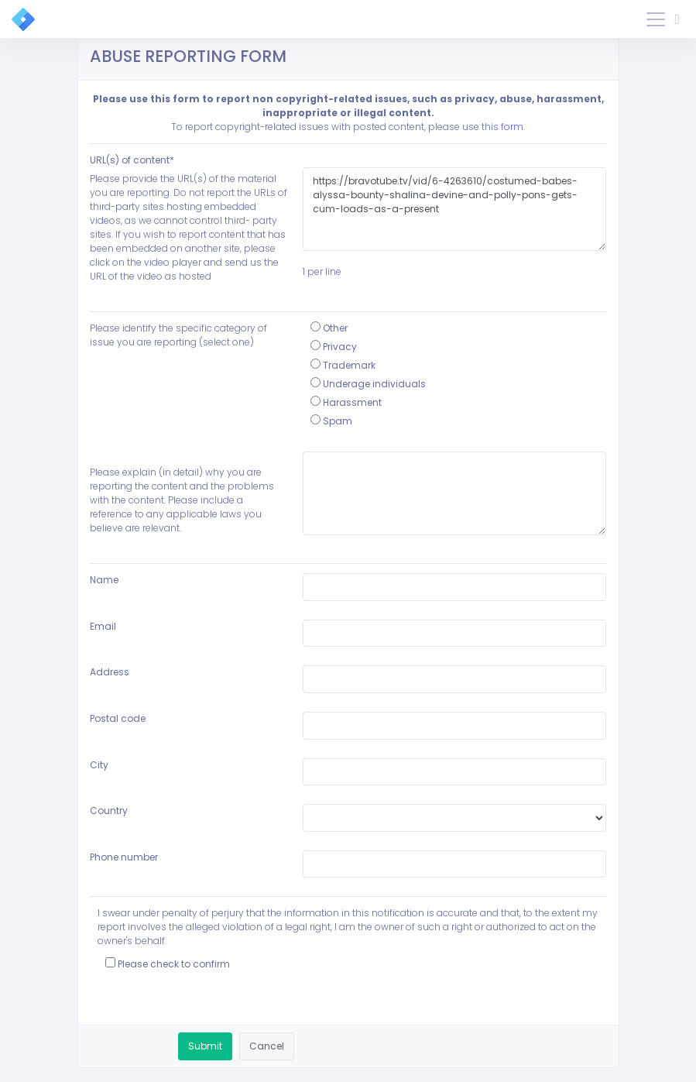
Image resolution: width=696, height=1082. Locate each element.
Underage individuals (368, 383)
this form (502, 126)
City (99, 764)
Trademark (342, 365)
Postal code (118, 718)
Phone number (124, 857)
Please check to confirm (167, 963)
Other (329, 328)
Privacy (333, 346)
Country (109, 810)
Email (103, 626)
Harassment (346, 402)
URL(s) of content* (132, 160)
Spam (331, 421)
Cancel (266, 1046)
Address (109, 671)
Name (104, 579)
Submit (205, 1046)
